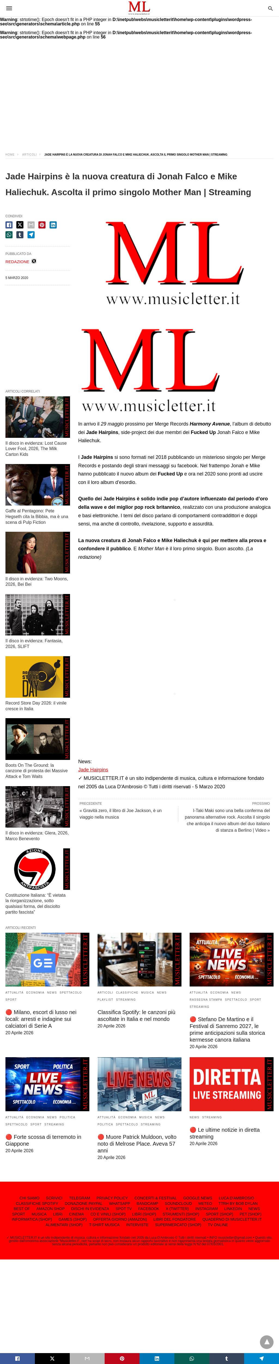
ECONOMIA (35, 992)
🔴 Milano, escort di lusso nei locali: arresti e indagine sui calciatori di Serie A (41, 1019)
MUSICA (147, 992)
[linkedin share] (53, 224)
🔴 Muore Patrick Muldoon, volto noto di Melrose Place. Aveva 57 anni (137, 1144)
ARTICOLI (29, 154)
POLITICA (67, 1117)
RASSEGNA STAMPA (206, 999)
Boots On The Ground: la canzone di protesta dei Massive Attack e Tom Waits (36, 771)
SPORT (11, 999)
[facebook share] (9, 224)
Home (10, 154)
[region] (139, 99)
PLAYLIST (105, 999)
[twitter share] (19, 224)
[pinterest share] (42, 224)
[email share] (31, 224)
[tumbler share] (19, 234)
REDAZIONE (17, 261)
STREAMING (126, 999)
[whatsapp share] (9, 234)
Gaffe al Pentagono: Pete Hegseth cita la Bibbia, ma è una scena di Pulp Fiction (36, 517)
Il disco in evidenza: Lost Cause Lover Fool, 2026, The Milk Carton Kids (36, 449)
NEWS (52, 992)
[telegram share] (31, 234)
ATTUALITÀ (14, 992)
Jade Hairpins (93, 769)
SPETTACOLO (71, 992)
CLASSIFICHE (127, 992)
